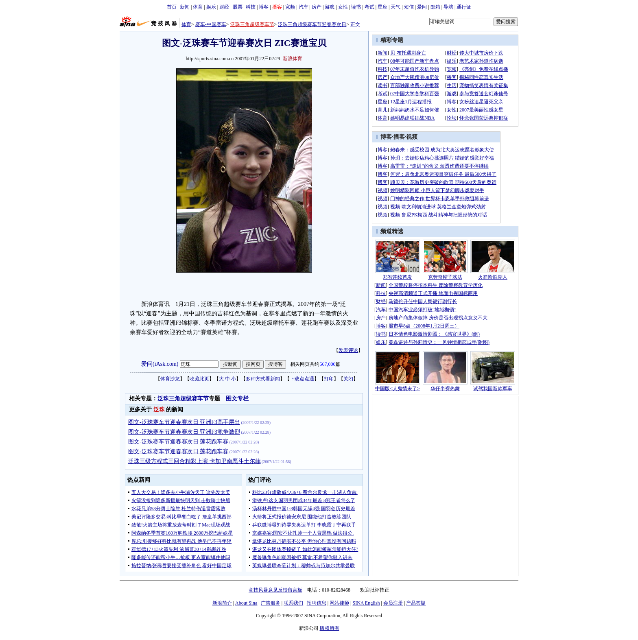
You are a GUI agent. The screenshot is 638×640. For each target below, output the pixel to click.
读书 (356, 7)
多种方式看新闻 (263, 379)
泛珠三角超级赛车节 (252, 24)
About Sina (246, 603)
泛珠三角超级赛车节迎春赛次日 (312, 24)
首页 (172, 7)
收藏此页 (199, 379)
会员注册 (393, 603)
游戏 (329, 7)
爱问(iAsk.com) (159, 363)
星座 (382, 7)
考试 (369, 7)
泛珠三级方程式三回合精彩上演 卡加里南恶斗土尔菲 (194, 461)
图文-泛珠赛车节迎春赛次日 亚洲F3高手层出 (184, 422)
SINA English (366, 603)
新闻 (185, 7)
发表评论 (348, 350)
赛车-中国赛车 (210, 24)
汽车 (303, 7)
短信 (409, 7)
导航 (448, 7)
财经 (224, 7)
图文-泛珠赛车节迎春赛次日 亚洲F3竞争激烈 (184, 432)
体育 (198, 7)
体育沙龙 (170, 379)
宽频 (290, 7)
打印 (329, 379)
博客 (264, 7)
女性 (343, 7)
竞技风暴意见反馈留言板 (275, 590)
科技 (251, 7)
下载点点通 (302, 379)
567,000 (327, 364)
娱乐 (211, 7)
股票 (238, 7)
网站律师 (339, 603)
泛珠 (159, 409)
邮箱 (435, 7)
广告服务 (270, 603)
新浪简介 (222, 603)
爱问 (422, 7)
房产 (316, 7)
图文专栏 (237, 398)
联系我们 (293, 603)
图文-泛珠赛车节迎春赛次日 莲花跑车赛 (178, 442)
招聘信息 (316, 603)
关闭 (348, 379)
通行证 (464, 7)
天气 (395, 7)
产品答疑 (416, 603)
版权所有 (329, 628)
